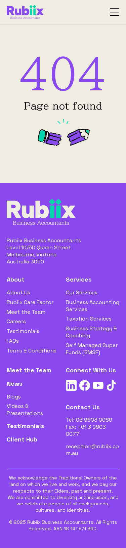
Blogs (14, 396)
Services (79, 279)
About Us (18, 292)
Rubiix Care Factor (30, 302)
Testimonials (23, 331)
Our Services (81, 292)
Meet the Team (26, 311)
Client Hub (22, 439)
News (15, 383)
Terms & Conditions (31, 350)
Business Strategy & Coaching (91, 332)
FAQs (13, 340)
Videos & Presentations (25, 410)
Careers (16, 321)
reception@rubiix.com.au (92, 450)
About (16, 279)
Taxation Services (89, 318)
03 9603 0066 (94, 419)
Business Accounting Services (92, 306)
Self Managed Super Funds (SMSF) (92, 349)
